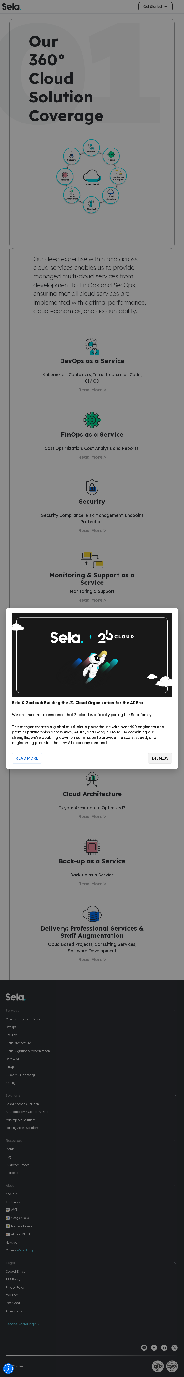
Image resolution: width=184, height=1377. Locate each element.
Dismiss (160, 758)
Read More (26, 758)
